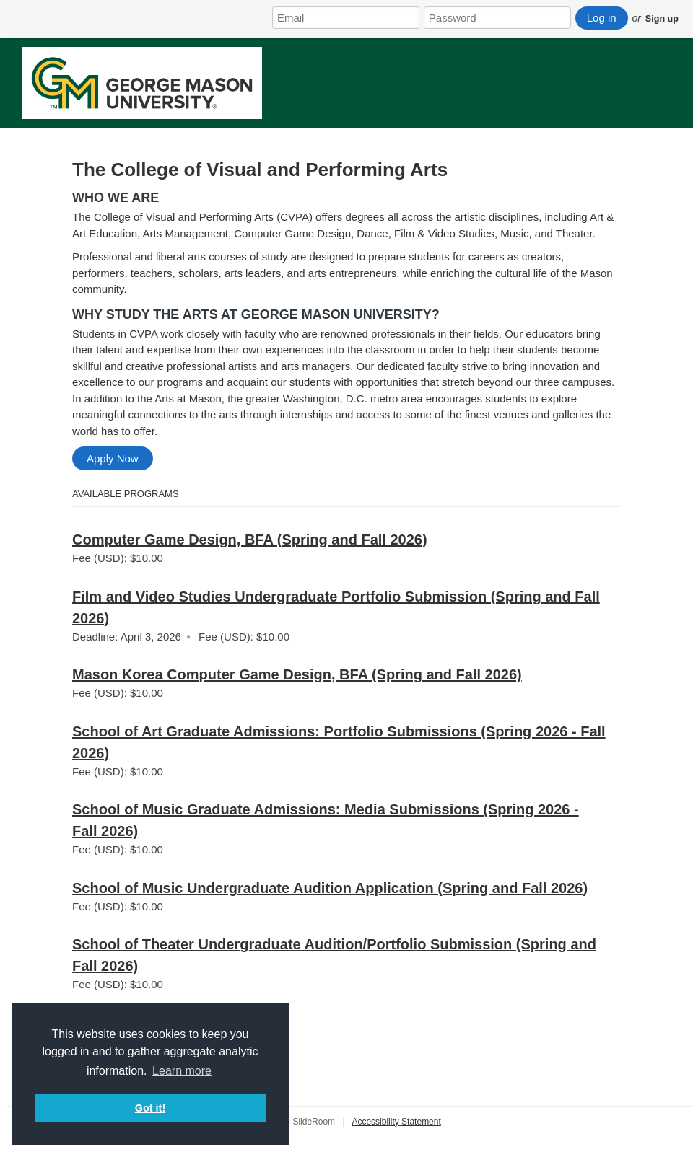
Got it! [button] (150, 1108)
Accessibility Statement (396, 1122)
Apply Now (113, 458)
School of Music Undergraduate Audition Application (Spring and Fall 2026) (330, 888)
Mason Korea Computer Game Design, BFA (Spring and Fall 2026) (297, 674)
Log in (601, 18)
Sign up (662, 19)
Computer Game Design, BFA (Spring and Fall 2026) (249, 539)
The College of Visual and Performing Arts (260, 169)
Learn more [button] (182, 1071)
